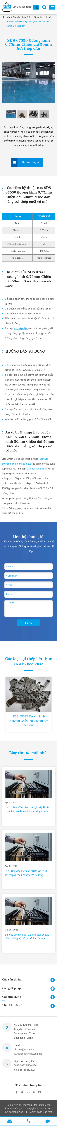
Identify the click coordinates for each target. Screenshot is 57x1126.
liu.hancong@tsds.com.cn (28, 1053)
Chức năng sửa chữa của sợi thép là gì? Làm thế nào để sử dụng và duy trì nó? (27, 809)
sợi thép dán (21, 328)
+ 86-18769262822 (24, 1069)
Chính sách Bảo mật (41, 1112)
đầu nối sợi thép (36, 469)
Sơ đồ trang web (14, 1112)
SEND (28, 622)
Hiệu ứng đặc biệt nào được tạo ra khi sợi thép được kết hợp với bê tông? (26, 872)
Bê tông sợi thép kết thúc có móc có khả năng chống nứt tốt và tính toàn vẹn (27, 936)
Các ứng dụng (11, 996)
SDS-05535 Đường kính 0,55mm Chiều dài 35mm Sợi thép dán (28, 721)
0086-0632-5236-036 (25, 1065)
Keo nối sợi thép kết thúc (40, 17)
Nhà (8, 17)
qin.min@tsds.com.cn (25, 1049)
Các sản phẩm (19, 17)
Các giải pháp (11, 988)
